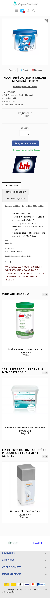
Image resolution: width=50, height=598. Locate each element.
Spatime (25, 517)
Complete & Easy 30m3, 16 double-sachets (25, 427)
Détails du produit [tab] (16, 192)
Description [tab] (11, 185)
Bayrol (25, 433)
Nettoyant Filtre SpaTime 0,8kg (25, 511)
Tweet (24, 70)
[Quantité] (23, 133)
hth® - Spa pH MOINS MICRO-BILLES (25, 349)
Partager (11, 70)
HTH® (25, 115)
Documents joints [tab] (15, 198)
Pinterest (37, 70)
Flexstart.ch (10, 592)
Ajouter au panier (25, 143)
